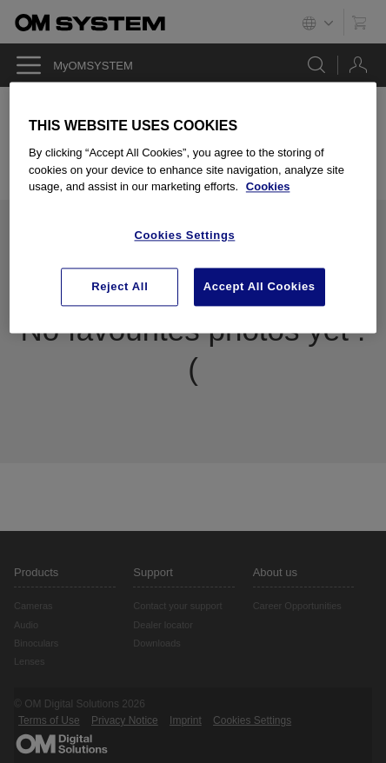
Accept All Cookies (259, 286)
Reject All (119, 286)
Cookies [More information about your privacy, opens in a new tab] (268, 186)
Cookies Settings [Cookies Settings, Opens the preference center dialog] (184, 235)
